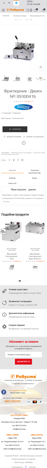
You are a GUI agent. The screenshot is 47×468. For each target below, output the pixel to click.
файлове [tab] (12, 178)
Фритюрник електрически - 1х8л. (11, 256)
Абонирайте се (23, 362)
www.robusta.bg (17, 393)
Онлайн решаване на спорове (23, 459)
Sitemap (32, 467)
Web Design (19, 462)
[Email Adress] (23, 354)
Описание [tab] (12, 170)
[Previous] (18, 19)
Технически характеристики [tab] (35, 171)
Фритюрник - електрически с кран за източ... (35, 256)
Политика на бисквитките (14, 380)
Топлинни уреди (19, 16)
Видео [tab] (34, 178)
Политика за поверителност (23, 383)
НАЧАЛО (6, 16)
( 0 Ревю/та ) (28, 101)
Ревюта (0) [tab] (12, 183)
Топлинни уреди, (39, 153)
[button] (31, 10)
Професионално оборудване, (22, 153)
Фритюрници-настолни (10, 154)
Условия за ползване (34, 380)
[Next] (28, 19)
